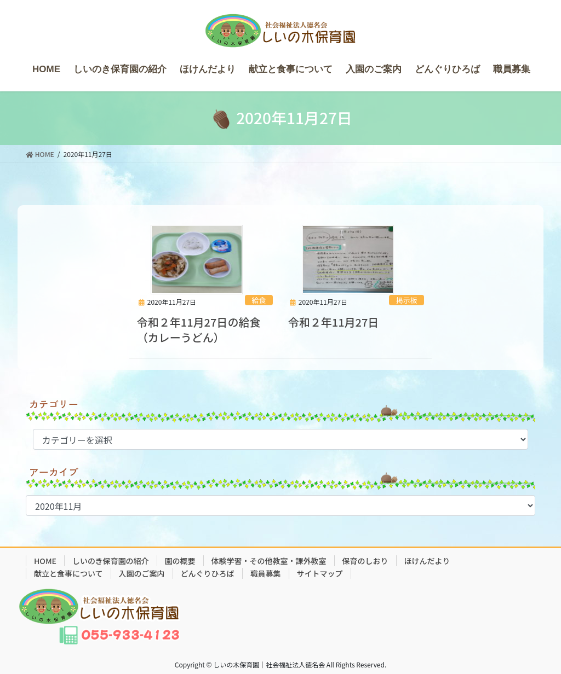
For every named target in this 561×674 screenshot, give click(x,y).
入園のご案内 (142, 573)
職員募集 (265, 573)
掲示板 (406, 300)
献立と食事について (68, 573)
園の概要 (180, 560)
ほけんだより (427, 560)
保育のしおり (365, 560)
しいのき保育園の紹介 (110, 560)
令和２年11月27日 (333, 322)
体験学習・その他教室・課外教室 (269, 560)
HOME (45, 560)
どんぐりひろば (207, 573)
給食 (259, 300)
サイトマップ (320, 573)
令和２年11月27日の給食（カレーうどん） (199, 329)
